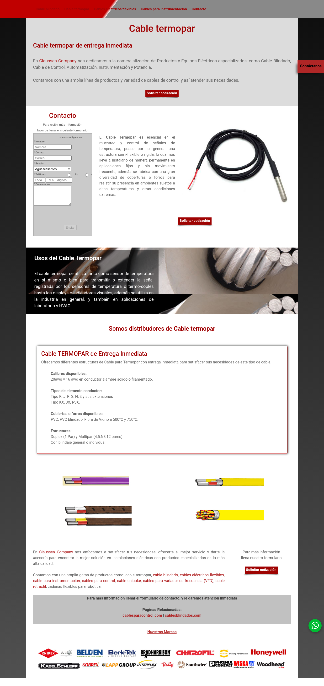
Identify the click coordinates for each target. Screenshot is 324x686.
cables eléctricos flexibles (202, 575)
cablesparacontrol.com (142, 615)
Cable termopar (76, 9)
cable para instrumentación (56, 580)
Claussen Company (57, 60)
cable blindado (165, 575)
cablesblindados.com (183, 615)
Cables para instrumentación (164, 9)
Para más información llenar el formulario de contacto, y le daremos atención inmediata (162, 598)
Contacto (199, 9)
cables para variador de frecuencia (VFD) (178, 580)
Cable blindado (48, 9)
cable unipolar (129, 580)
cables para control (98, 580)
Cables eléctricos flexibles (115, 9)
